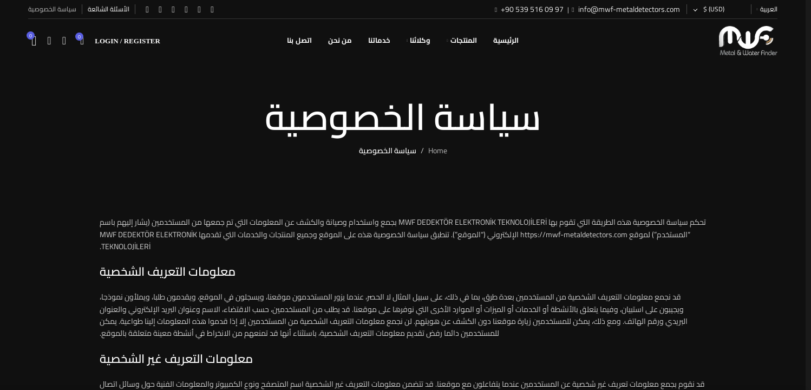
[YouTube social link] (173, 9)
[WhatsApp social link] (160, 9)
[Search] (64, 40)
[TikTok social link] (147, 9)
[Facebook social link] (212, 9)
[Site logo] (748, 40)
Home (437, 151)
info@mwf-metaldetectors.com (628, 9)
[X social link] (199, 9)
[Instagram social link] (186, 9)
